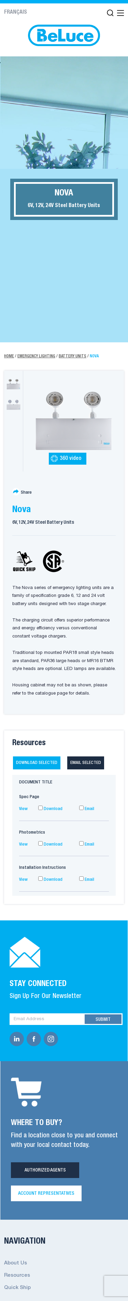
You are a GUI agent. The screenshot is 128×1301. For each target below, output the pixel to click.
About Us (15, 1263)
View (23, 809)
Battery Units (72, 356)
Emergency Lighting (36, 356)
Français (15, 12)
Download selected (36, 763)
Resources (17, 1275)
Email (86, 809)
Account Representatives (46, 1193)
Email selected (85, 763)
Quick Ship (17, 1287)
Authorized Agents (45, 1170)
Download (50, 809)
